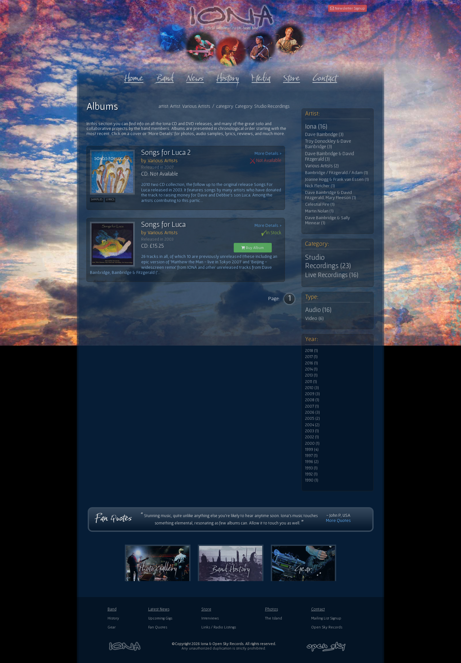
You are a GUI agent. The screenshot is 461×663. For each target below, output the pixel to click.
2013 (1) (311, 375)
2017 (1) (311, 357)
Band (112, 609)
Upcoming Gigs (160, 618)
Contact (318, 609)
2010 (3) (312, 388)
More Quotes (338, 520)
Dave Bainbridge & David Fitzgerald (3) (329, 156)
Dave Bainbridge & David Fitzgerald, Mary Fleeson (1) (330, 195)
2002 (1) (312, 437)
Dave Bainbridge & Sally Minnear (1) (327, 220)
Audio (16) (318, 309)
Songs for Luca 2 (166, 152)
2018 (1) (311, 350)
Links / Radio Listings (218, 627)
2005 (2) (312, 418)
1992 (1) (311, 474)
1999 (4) (312, 449)
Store (206, 609)
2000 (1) (312, 443)
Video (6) (314, 318)
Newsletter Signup (347, 8)
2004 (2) (312, 425)
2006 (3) (312, 412)
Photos (271, 609)
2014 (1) (311, 369)
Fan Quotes (157, 627)
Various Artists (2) (322, 165)
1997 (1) (311, 455)
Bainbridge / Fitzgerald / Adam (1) (336, 172)
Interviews (210, 618)
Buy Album (252, 247)
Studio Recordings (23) (328, 261)
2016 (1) (311, 363)
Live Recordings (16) (331, 274)
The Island (273, 618)
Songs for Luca (163, 224)
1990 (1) (311, 480)
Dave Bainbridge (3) (324, 134)
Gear (112, 627)
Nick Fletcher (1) (320, 185)
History (113, 618)
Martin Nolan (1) (319, 211)
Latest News (158, 609)
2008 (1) (312, 400)
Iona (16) (316, 126)
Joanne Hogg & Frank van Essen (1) (337, 179)
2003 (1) (312, 431)
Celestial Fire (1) (320, 204)
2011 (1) (311, 381)
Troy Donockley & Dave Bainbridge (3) (328, 144)
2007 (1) (312, 406)
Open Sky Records (326, 627)
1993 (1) (311, 468)
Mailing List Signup (326, 618)
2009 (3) (312, 394)
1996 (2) (312, 461)
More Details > (268, 153)
